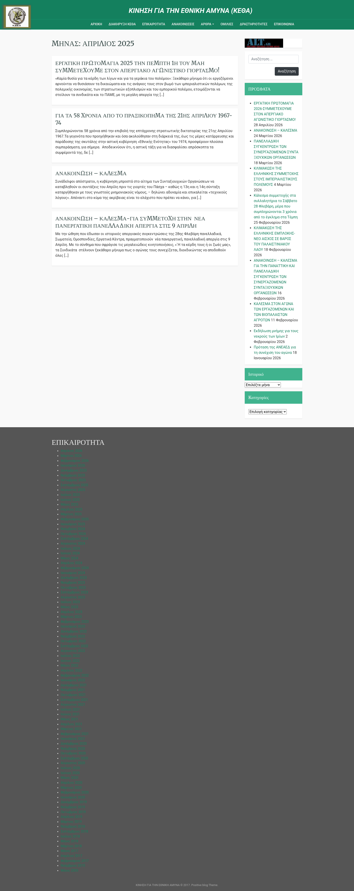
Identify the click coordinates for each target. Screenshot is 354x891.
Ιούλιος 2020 (70, 768)
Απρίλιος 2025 (71, 509)
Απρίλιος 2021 (71, 724)
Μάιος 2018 (69, 841)
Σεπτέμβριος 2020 (74, 758)
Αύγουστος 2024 (73, 544)
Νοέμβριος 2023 (73, 583)
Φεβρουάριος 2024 (75, 568)
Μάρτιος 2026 (71, 456)
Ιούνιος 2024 (70, 553)
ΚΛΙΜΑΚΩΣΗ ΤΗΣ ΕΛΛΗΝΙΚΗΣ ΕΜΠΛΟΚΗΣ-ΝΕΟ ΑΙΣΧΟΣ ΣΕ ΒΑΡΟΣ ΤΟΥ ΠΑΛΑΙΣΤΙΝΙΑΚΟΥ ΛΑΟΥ (274, 239)
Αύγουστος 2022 (73, 651)
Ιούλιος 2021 (70, 709)
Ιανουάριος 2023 (73, 626)
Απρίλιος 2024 (71, 563)
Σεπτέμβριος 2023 (74, 592)
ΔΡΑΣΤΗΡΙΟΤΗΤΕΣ (254, 24)
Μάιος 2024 (69, 558)
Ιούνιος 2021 (70, 714)
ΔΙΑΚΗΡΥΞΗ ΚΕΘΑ (122, 24)
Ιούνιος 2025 (70, 500)
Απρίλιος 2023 (71, 612)
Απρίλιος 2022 (71, 670)
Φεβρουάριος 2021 (75, 734)
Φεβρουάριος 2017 (75, 861)
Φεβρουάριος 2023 (75, 622)
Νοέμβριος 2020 (73, 749)
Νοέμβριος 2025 (73, 475)
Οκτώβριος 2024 (73, 534)
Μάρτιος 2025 (71, 514)
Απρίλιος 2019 (71, 817)
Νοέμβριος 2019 (73, 807)
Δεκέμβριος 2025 (74, 470)
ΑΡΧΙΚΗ (96, 24)
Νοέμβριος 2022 (73, 636)
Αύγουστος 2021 (73, 705)
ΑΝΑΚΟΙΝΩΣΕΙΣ (183, 24)
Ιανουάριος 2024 (73, 573)
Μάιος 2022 (69, 665)
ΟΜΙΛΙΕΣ (227, 24)
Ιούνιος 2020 (70, 773)
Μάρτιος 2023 (71, 617)
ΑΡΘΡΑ (206, 24)
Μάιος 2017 (69, 851)
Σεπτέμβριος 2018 (74, 831)
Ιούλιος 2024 (70, 548)
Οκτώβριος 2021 (73, 695)
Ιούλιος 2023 (70, 602)
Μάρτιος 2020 (71, 788)
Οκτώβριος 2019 (73, 812)
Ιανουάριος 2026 (73, 465)
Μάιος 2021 (69, 719)
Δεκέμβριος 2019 (74, 802)
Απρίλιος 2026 (71, 451)
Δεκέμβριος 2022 (74, 631)
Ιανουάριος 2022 (73, 680)
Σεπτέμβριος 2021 (74, 700)
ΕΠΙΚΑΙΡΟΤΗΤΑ (153, 24)
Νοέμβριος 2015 (73, 866)
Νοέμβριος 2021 (73, 690)
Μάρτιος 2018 (71, 846)
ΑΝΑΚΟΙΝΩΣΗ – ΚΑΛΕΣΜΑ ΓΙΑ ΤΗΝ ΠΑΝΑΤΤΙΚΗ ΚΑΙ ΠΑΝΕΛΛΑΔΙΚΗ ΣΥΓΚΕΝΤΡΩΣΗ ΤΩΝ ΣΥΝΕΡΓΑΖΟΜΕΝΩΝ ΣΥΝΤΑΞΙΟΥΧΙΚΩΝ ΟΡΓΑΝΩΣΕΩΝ (275, 276)
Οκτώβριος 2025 (73, 480)
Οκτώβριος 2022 (73, 641)
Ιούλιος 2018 (70, 836)
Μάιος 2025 (69, 504)
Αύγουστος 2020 (73, 763)
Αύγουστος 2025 (73, 490)
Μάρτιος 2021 (71, 729)
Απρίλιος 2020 (71, 783)
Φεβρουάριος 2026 (75, 461)
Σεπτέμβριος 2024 (74, 539)
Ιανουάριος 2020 (73, 797)
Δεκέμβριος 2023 (74, 578)
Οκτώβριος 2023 (73, 588)
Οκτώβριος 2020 (73, 753)
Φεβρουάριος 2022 (75, 675)
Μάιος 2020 (69, 778)
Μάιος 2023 (69, 607)
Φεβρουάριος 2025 (75, 519)
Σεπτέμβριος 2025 (74, 485)
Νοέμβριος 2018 (73, 826)
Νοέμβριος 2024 (73, 529)
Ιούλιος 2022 (70, 656)
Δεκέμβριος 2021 (74, 685)
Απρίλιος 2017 (71, 856)
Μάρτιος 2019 (71, 822)
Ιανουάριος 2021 (73, 739)
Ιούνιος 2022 (70, 661)
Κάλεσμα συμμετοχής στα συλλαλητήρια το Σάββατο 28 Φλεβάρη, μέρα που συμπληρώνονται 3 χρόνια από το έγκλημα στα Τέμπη (276, 206)
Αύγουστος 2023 (73, 597)
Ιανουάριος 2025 (73, 524)
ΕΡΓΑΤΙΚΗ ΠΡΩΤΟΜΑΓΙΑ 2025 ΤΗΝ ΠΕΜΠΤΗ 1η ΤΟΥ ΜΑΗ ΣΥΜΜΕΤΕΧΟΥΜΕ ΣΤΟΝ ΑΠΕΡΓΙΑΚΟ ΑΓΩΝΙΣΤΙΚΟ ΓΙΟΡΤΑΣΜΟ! (137, 67)
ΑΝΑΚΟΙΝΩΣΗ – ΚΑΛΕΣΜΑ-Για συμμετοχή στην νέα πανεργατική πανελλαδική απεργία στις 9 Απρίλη (130, 222)
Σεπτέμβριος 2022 (74, 646)
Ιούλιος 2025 (70, 495)
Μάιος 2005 (69, 870)
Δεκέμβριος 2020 (74, 744)
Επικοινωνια (284, 24)
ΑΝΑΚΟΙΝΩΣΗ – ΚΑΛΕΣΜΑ (91, 173)
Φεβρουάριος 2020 (75, 792)
